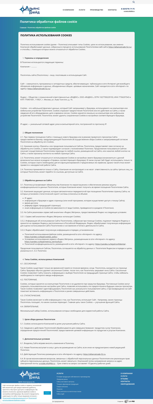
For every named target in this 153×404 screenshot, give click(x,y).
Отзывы (124, 379)
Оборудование (128, 384)
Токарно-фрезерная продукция (67, 384)
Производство (96, 10)
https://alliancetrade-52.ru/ (119, 47)
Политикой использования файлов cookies (20, 399)
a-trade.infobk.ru (129, 11)
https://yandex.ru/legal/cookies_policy (41, 237)
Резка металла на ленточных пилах (69, 391)
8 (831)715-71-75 (128, 9)
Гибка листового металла (65, 382)
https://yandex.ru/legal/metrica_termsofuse (43, 241)
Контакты (112, 10)
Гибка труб (60, 394)
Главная (23, 28)
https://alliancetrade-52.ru (94, 354)
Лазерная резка (62, 379)
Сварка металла (62, 387)
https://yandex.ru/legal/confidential (110, 244)
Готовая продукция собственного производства (73, 377)
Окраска (59, 389)
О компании (68, 10)
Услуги (82, 10)
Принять (47, 393)
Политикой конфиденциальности (15, 398)
